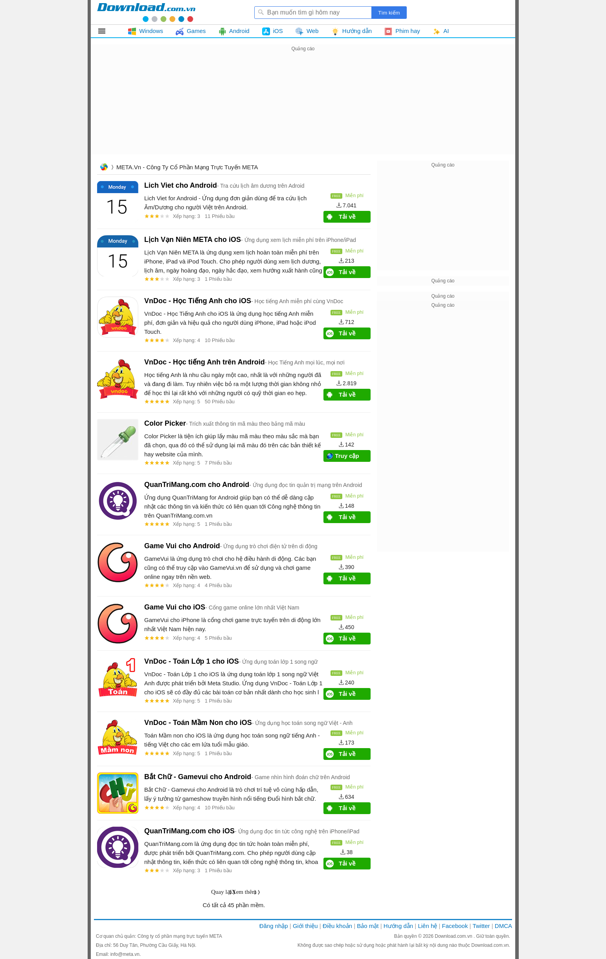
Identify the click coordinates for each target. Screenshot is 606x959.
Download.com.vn (454, 936)
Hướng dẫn (398, 925)
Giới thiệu (305, 925)
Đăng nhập (273, 925)
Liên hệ (427, 925)
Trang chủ (103, 167)
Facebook (455, 925)
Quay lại (221, 892)
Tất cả (106, 31)
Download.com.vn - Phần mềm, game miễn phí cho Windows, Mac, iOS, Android (146, 12)
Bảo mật (367, 925)
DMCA (503, 925)
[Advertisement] (303, 108)
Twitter (481, 925)
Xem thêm (244, 892)
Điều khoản (337, 925)
